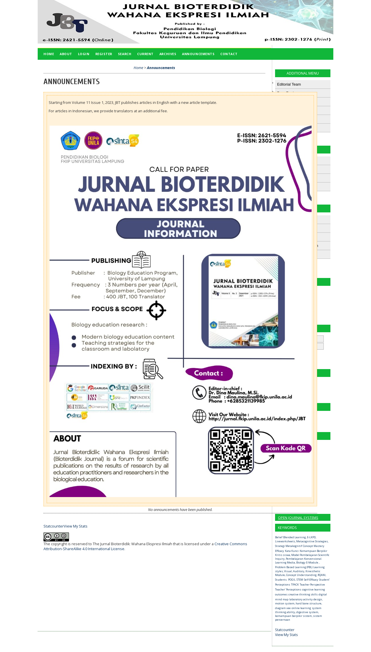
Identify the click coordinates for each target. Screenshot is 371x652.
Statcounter (284, 629)
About (66, 54)
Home (48, 54)
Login (84, 54)
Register (103, 54)
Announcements (198, 54)
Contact (228, 54)
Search (124, 54)
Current (145, 54)
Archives (167, 54)
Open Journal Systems (298, 517)
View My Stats (286, 634)
